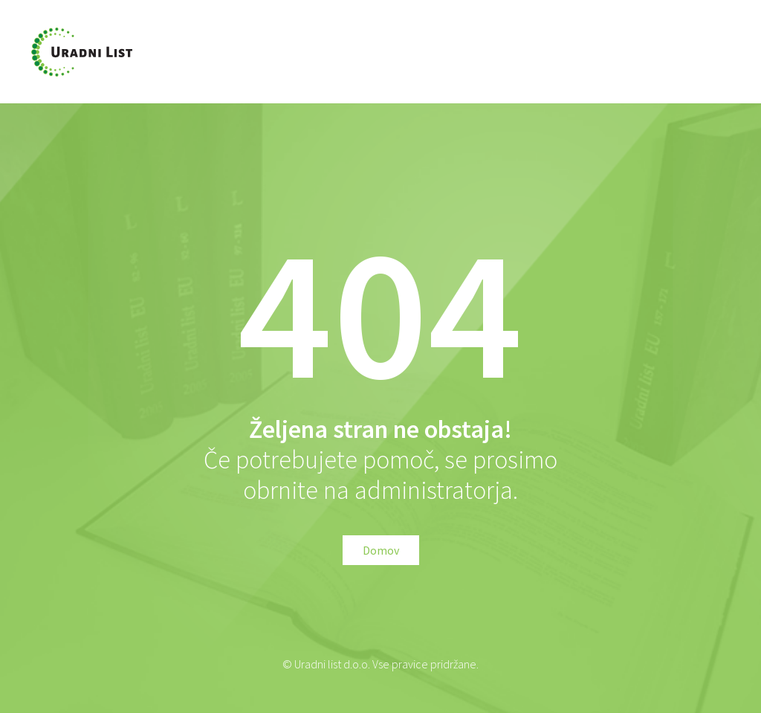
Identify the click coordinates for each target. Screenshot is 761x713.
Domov (381, 550)
